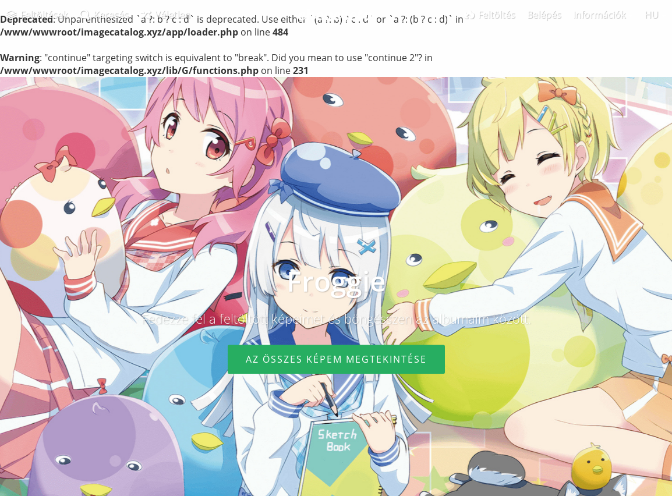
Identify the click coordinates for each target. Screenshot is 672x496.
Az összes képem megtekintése (336, 359)
